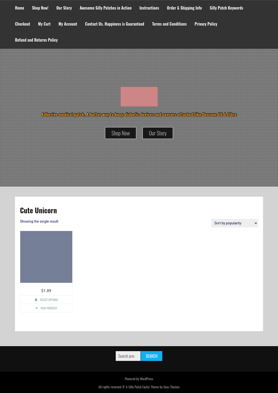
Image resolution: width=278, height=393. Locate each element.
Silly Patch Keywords (226, 8)
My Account (67, 24)
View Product (48, 308)
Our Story (64, 8)
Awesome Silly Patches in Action (105, 8)
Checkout (22, 24)
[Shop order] (234, 223)
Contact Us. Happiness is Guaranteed (114, 24)
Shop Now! (40, 8)
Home (19, 8)
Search (151, 356)
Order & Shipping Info (184, 8)
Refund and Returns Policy (36, 40)
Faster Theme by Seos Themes (161, 386)
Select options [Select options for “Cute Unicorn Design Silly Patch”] (49, 300)
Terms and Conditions (169, 24)
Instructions (149, 8)
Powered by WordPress (139, 378)
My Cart (44, 24)
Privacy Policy (206, 24)
